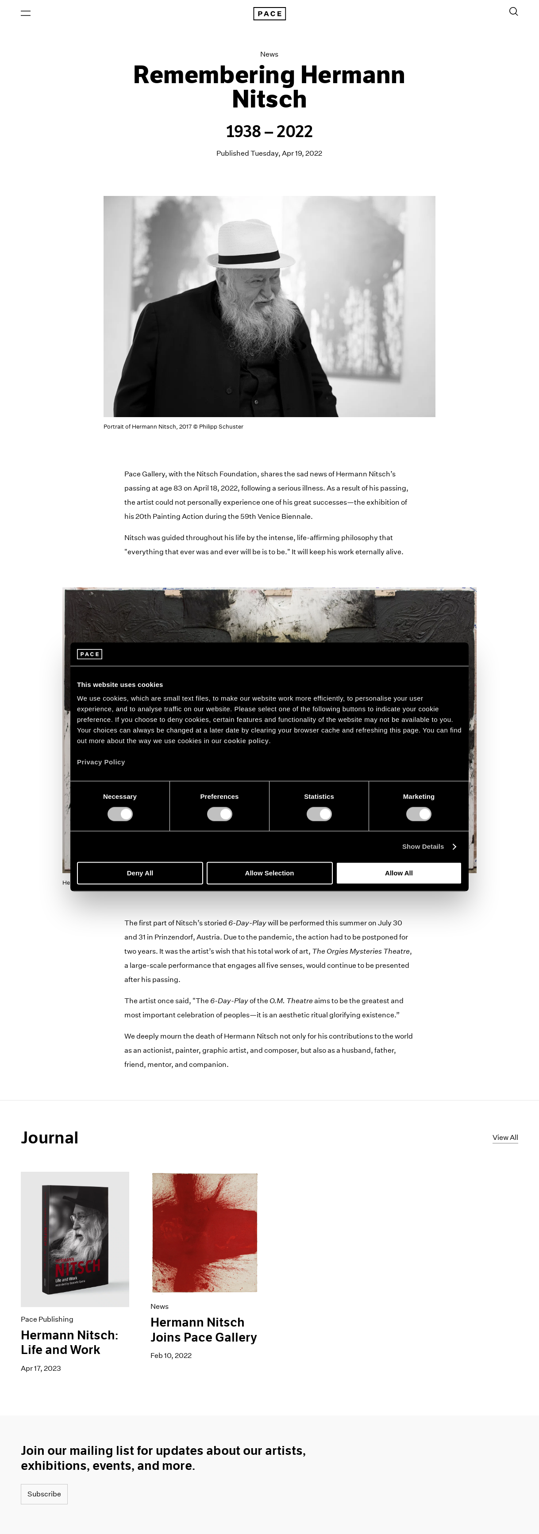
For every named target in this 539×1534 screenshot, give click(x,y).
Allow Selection (269, 873)
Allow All (399, 873)
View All (505, 1138)
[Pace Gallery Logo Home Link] (269, 14)
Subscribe (44, 1494)
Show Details (423, 846)
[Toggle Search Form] (513, 12)
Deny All (140, 873)
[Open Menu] (26, 13)
